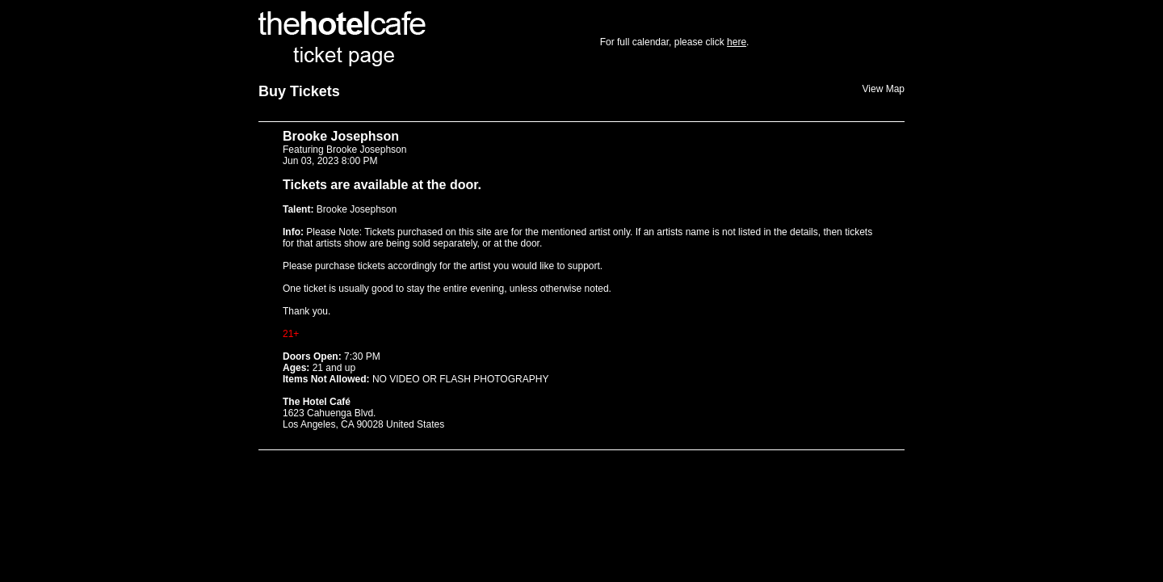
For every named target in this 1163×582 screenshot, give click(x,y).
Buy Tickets (299, 91)
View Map (884, 89)
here (736, 42)
